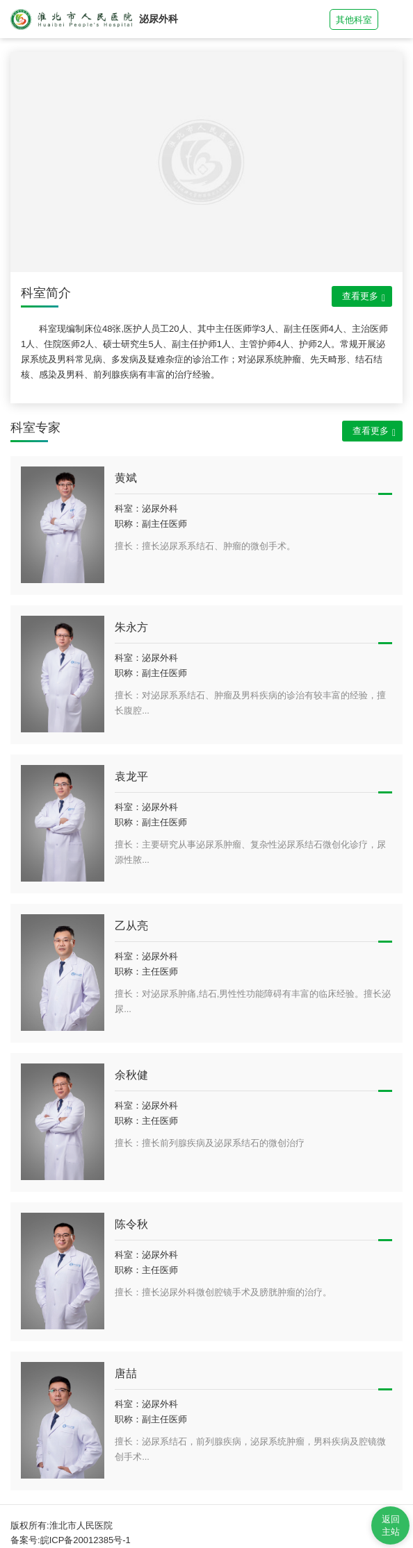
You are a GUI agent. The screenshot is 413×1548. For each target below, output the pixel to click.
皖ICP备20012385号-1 (85, 1540)
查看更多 (363, 297)
